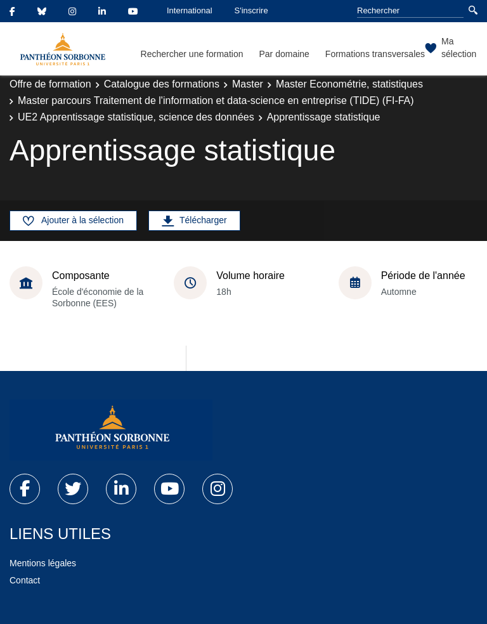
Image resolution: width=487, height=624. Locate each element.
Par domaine (284, 54)
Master (247, 84)
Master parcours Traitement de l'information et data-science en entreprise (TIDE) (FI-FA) (216, 100)
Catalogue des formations (161, 84)
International (189, 10)
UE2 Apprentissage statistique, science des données (136, 117)
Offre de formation (50, 84)
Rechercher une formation (192, 54)
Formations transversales (375, 54)
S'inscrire (251, 10)
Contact (25, 580)
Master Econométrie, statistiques (349, 84)
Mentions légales (43, 563)
